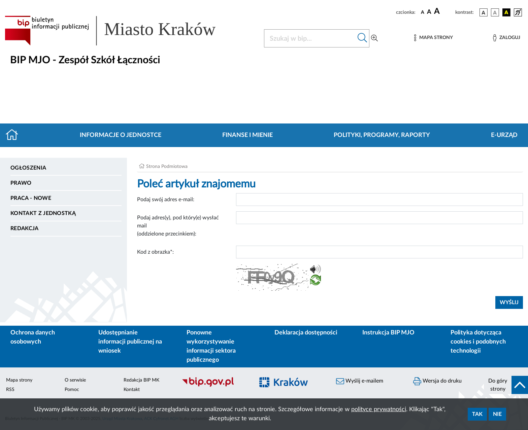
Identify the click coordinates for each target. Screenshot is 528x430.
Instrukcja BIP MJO (388, 333)
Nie (497, 414)
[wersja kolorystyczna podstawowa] (483, 12)
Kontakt (132, 389)
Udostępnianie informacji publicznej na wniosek (130, 342)
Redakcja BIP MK (141, 380)
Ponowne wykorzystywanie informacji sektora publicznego (211, 346)
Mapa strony (19, 380)
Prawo (21, 183)
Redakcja (24, 228)
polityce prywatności (378, 409)
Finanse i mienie (247, 135)
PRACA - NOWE (30, 198)
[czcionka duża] (443, 11)
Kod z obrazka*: (155, 252)
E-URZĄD (504, 135)
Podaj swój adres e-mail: (165, 199)
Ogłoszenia (28, 168)
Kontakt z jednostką (43, 213)
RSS (10, 389)
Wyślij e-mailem (359, 381)
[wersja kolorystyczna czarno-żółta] (506, 12)
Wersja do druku (437, 381)
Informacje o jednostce (120, 135)
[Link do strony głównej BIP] (120, 30)
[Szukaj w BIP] (310, 38)
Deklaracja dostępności (305, 333)
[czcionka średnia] (429, 12)
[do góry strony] (506, 385)
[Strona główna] (14, 135)
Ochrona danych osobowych (32, 337)
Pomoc (72, 389)
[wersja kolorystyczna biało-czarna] (495, 12)
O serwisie (75, 380)
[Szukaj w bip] (362, 38)
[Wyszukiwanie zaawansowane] (374, 38)
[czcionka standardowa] (422, 12)
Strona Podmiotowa (167, 166)
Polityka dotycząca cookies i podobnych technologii (478, 342)
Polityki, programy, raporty (382, 135)
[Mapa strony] (433, 37)
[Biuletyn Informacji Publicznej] (214, 386)
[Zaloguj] (506, 37)
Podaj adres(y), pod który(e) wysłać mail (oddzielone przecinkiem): (178, 226)
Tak (477, 414)
